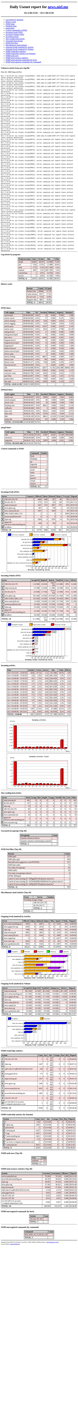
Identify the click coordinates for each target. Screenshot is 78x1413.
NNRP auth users (12, 56)
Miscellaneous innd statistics (16, 45)
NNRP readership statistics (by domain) (20, 54)
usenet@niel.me (15, 1279)
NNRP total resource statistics (17, 58)
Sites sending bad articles (15, 39)
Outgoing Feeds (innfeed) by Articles (19, 47)
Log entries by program (14, 20)
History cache (11, 22)
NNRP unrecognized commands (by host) (21, 60)
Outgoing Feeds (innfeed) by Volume (19, 49)
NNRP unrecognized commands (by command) (23, 62)
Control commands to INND (16, 30)
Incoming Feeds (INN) (14, 32)
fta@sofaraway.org (52, 1277)
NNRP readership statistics (16, 51)
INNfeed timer (11, 26)
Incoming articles (12, 37)
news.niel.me (58, 7)
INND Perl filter (12, 43)
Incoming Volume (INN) (15, 35)
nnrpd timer (10, 28)
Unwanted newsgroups (14, 41)
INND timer (10, 24)
